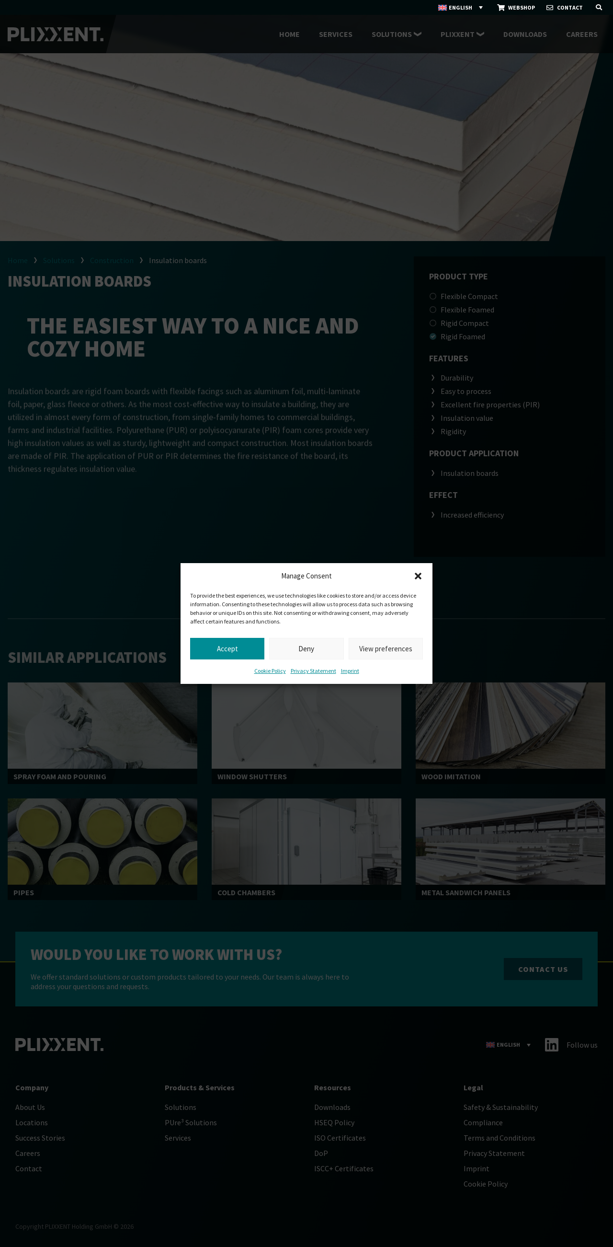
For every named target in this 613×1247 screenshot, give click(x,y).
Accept (227, 648)
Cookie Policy (270, 670)
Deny (306, 648)
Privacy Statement (313, 670)
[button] (418, 576)
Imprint (350, 670)
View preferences (385, 648)
